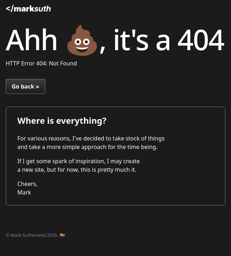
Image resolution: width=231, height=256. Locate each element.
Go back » (25, 86)
